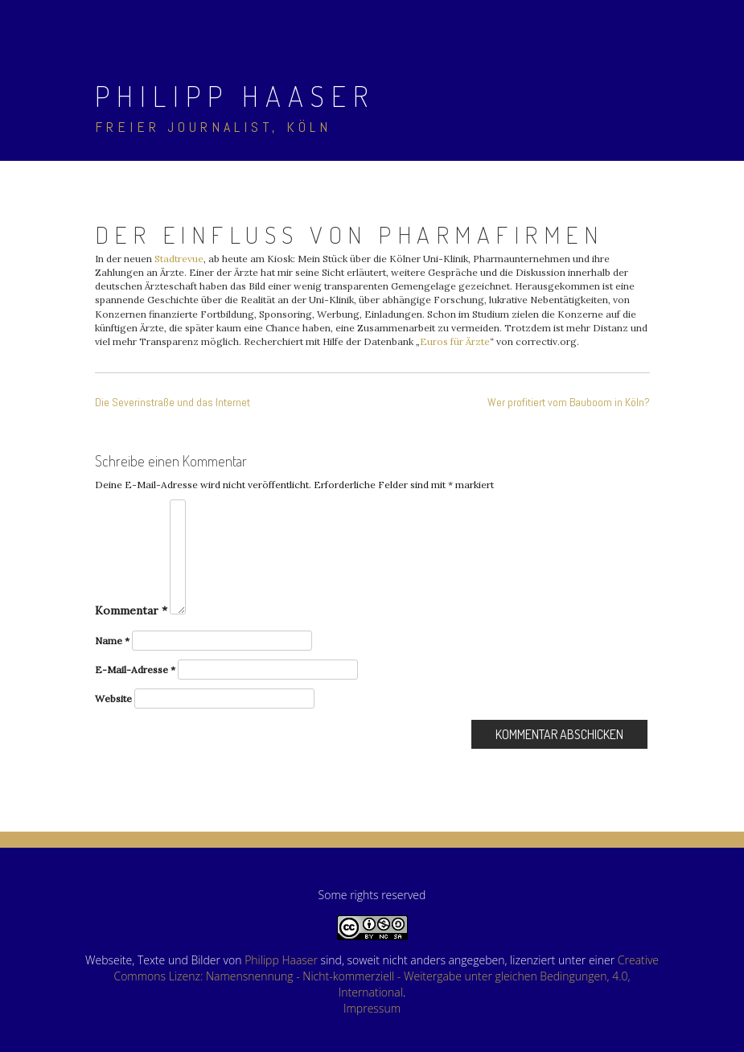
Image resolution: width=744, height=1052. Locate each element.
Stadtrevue (178, 259)
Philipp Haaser (235, 95)
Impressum (372, 1008)
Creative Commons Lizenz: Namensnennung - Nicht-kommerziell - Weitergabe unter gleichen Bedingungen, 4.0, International (386, 976)
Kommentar (131, 610)
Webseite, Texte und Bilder (152, 960)
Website (113, 698)
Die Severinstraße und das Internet (172, 402)
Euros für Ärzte (455, 341)
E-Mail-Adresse (135, 670)
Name (112, 641)
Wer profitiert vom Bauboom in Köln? (568, 402)
